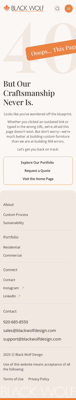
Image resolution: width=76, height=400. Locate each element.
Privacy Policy (38, 379)
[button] (69, 8)
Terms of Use (13, 379)
